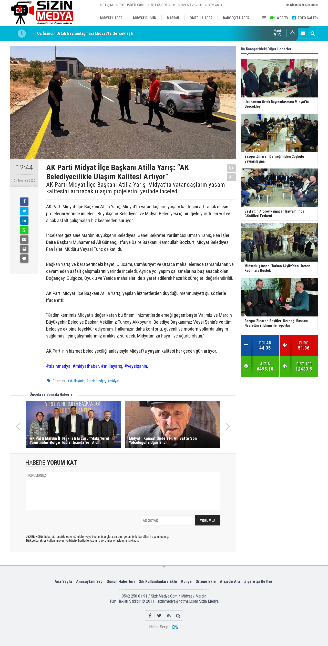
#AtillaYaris (76, 381)
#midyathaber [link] (86, 366)
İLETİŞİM (106, 5)
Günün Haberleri (121, 581)
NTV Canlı (215, 5)
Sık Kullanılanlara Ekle (158, 581)
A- (231, 177)
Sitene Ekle (206, 581)
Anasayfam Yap (89, 581)
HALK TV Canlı (191, 5)
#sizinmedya (95, 381)
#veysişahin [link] (135, 366)
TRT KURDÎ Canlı (162, 5)
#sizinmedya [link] (58, 366)
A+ (231, 168)
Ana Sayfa (63, 581)
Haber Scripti (159, 626)
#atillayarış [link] (111, 366)
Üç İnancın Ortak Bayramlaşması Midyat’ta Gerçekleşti (85, 33)
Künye (186, 581)
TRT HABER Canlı (131, 5)
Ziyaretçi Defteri (258, 581)
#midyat (113, 381)
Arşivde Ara (230, 581)
